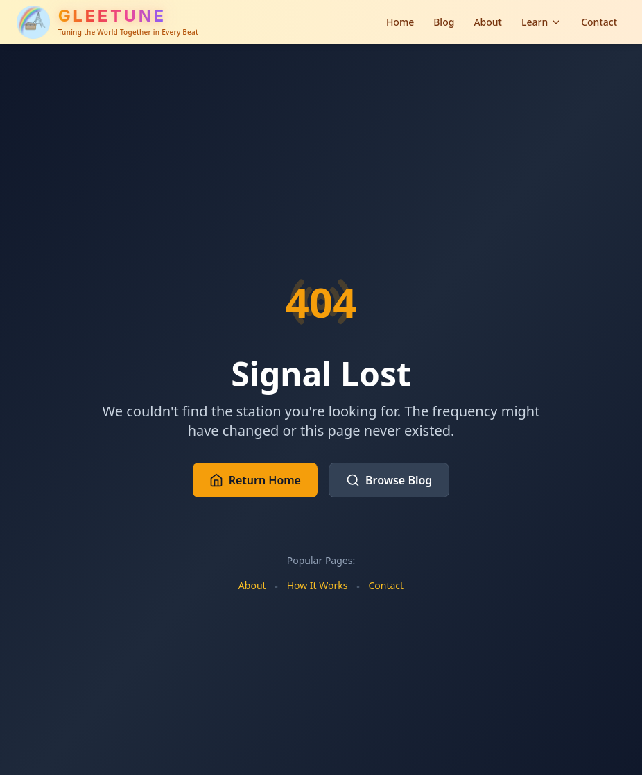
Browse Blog (389, 480)
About (488, 21)
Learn (541, 21)
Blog (443, 21)
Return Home (255, 480)
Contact (599, 21)
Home (400, 21)
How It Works (317, 585)
